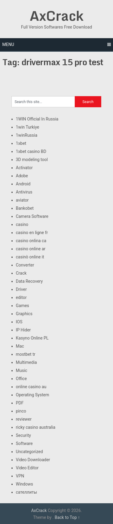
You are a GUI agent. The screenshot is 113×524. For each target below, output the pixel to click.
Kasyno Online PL (32, 338)
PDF (20, 403)
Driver (21, 289)
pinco (21, 411)
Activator (24, 167)
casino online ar (31, 248)
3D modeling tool (32, 159)
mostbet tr (26, 354)
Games (22, 305)
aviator (22, 200)
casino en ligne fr (32, 232)
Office (21, 378)
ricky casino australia (35, 427)
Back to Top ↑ (67, 517)
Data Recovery (29, 281)
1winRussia (26, 135)
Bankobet (25, 208)
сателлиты (26, 492)
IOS (19, 321)
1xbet (21, 143)
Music (21, 370)
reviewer (24, 419)
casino (22, 224)
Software (24, 443)
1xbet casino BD (31, 151)
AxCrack (56, 15)
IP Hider (23, 330)
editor (21, 297)
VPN (20, 476)
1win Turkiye (27, 127)
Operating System (32, 394)
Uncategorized (29, 451)
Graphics (24, 313)
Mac (20, 346)
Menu (8, 44)
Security (23, 435)
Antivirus (24, 192)
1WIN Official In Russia (37, 119)
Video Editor (27, 467)
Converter (25, 265)
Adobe (22, 175)
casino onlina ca (31, 240)
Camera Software (32, 216)
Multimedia (26, 362)
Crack (21, 273)
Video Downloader (33, 459)
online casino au (31, 386)
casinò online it (30, 256)
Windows (24, 484)
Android (23, 183)
